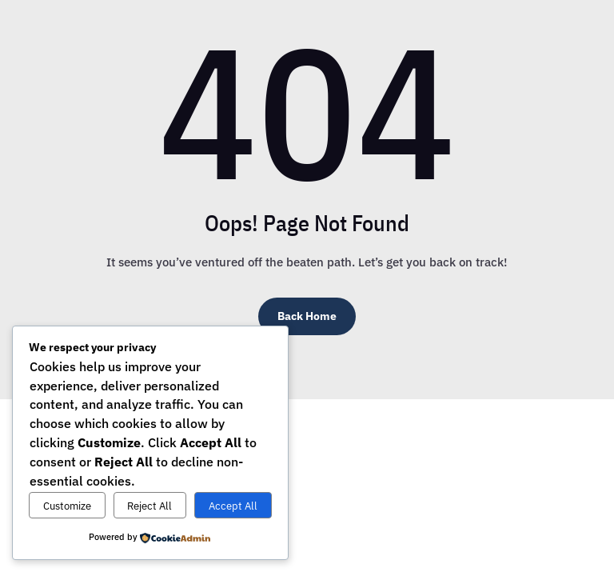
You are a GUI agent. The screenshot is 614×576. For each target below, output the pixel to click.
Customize (67, 505)
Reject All (149, 505)
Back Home (307, 316)
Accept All (233, 505)
